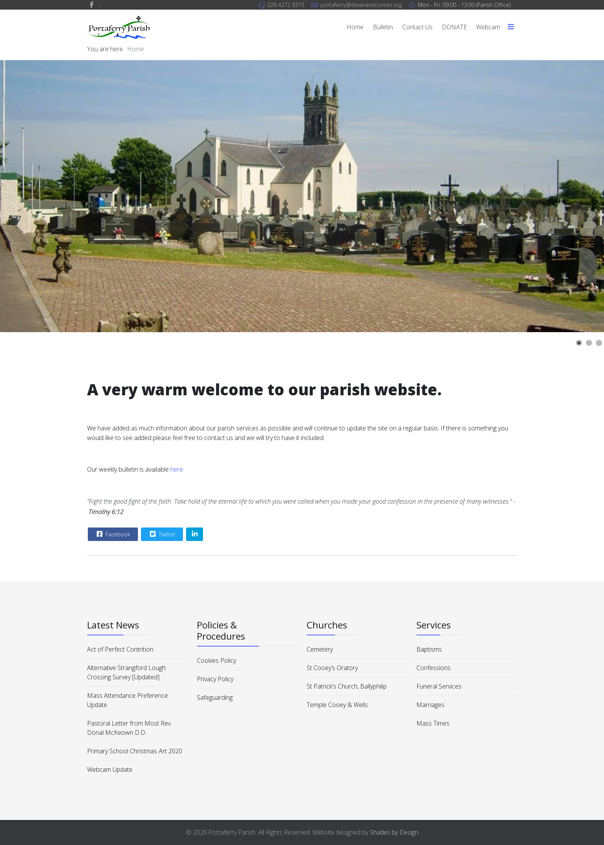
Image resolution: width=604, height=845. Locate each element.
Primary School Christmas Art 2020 (134, 751)
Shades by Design (394, 832)
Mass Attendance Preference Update (127, 700)
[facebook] (92, 4)
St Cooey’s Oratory (332, 668)
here (176, 469)
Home (355, 27)
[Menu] (511, 27)
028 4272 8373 (285, 4)
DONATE (454, 27)
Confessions (433, 668)
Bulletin (383, 27)
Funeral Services (438, 686)
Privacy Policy (215, 679)
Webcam (488, 27)
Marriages (430, 705)
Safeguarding (215, 697)
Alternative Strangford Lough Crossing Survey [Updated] (126, 672)
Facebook (112, 534)
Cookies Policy (216, 660)
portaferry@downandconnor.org (361, 4)
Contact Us (417, 27)
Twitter (161, 534)
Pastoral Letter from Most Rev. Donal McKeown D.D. (129, 728)
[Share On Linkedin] (194, 534)
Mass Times (433, 723)
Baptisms (429, 649)
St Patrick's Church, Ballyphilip (347, 686)
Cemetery (320, 649)
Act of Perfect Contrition (120, 649)
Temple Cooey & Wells (337, 705)
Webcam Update (110, 769)
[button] (579, 343)
